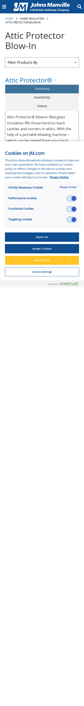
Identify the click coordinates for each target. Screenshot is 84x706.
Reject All (42, 237)
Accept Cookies (42, 248)
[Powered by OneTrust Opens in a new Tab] (65, 284)
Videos (42, 106)
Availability (42, 97)
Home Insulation (32, 19)
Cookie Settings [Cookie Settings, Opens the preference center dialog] (42, 271)
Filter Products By (22, 62)
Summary (42, 88)
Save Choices (42, 260)
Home (9, 19)
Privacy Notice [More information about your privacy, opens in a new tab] (59, 177)
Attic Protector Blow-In (23, 22)
